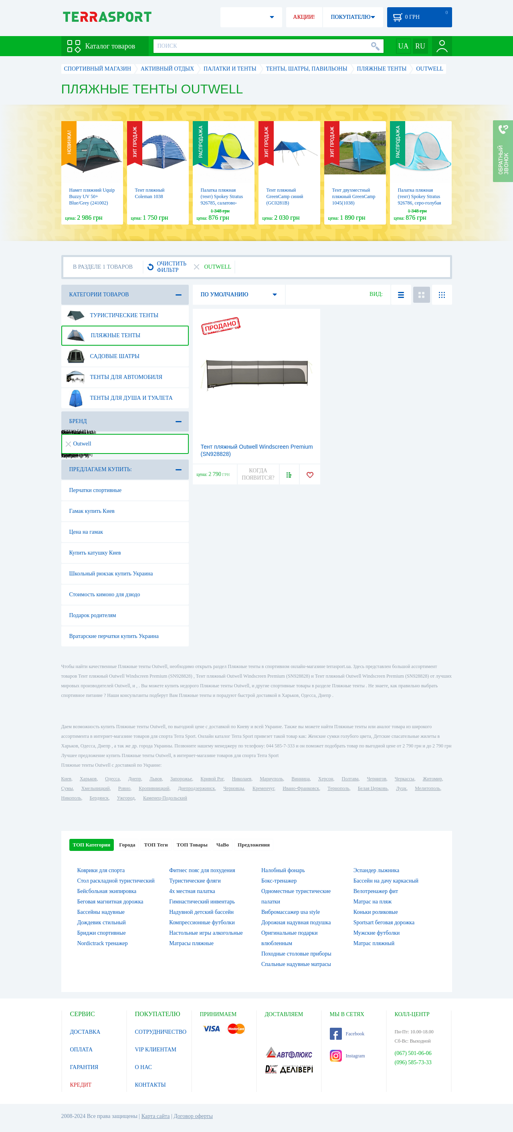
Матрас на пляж (372, 902)
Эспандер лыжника (376, 870)
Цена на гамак (86, 532)
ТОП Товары (192, 845)
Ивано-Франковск (301, 788)
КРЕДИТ (81, 1085)
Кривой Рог (211, 779)
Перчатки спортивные (95, 490)
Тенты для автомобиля (115, 377)
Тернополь (338, 788)
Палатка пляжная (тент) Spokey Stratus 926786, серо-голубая (419, 196)
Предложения (254, 845)
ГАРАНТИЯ (84, 1067)
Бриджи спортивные (101, 933)
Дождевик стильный (101, 922)
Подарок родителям (92, 615)
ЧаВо (222, 845)
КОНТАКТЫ (150, 1085)
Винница (300, 779)
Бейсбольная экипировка (107, 891)
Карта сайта (155, 1116)
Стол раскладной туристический (116, 881)
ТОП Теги (156, 845)
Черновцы (233, 788)
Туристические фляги (194, 881)
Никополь (71, 798)
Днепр (134, 779)
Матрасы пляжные (191, 943)
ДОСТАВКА (85, 1032)
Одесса (112, 779)
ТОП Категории (92, 845)
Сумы (67, 788)
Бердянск (99, 798)
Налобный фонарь (283, 870)
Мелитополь (427, 788)
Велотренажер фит (375, 891)
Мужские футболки (376, 933)
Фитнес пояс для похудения (202, 870)
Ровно (124, 788)
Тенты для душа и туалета (120, 398)
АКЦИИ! (304, 17)
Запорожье (181, 779)
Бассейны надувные (101, 912)
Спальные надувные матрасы (296, 964)
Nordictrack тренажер (102, 943)
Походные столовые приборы (296, 954)
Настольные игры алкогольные (206, 933)
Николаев (241, 779)
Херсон (325, 779)
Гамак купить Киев (92, 511)
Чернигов (376, 779)
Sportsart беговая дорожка (383, 922)
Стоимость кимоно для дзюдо (104, 594)
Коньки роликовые (375, 912)
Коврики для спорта (101, 870)
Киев (66, 779)
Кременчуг (263, 788)
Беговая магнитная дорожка (110, 902)
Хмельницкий (95, 788)
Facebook (347, 1034)
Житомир (432, 779)
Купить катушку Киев (95, 553)
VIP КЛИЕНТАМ (156, 1050)
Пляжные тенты (104, 335)
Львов (155, 779)
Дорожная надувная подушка (296, 922)
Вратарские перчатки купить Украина (114, 636)
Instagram (347, 1056)
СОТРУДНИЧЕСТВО (161, 1032)
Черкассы (404, 779)
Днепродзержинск (196, 788)
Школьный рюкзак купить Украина (111, 574)
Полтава (350, 779)
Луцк (401, 788)
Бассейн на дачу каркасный (385, 881)
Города (127, 845)
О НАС (143, 1067)
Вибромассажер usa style (290, 912)
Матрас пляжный (374, 943)
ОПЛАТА (81, 1050)
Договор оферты (193, 1116)
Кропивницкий (154, 788)
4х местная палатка (192, 891)
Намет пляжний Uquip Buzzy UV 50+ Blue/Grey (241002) (92, 196)
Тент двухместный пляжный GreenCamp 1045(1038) (354, 196)
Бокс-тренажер (279, 881)
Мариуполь (271, 779)
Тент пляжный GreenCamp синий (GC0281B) (285, 196)
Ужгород (126, 798)
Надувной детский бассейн (201, 912)
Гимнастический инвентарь (202, 902)
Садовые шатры (103, 356)
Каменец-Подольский (165, 798)
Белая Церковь (373, 788)
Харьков (88, 779)
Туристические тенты (113, 315)
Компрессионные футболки (201, 922)
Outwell (78, 444)
